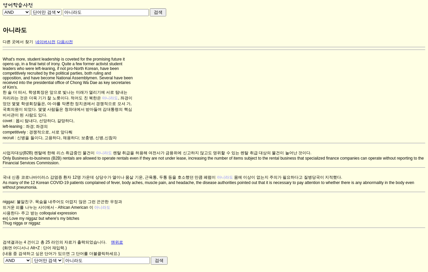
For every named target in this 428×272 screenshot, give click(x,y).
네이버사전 (45, 41)
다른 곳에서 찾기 (18, 41)
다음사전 (65, 41)
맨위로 (117, 242)
